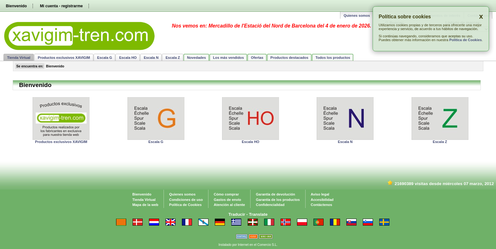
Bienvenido (16, 6)
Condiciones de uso (186, 200)
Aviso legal (320, 194)
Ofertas (257, 57)
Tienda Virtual (18, 57)
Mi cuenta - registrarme (61, 6)
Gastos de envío (227, 200)
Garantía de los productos (278, 200)
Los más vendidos (228, 57)
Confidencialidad (270, 205)
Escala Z (172, 57)
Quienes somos (357, 15)
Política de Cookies (465, 40)
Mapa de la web (145, 205)
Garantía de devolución (275, 194)
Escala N (151, 57)
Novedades (196, 57)
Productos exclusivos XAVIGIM (64, 57)
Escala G (104, 57)
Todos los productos (332, 57)
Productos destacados (289, 57)
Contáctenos (321, 205)
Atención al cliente (229, 205)
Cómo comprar (226, 194)
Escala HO (128, 57)
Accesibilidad (322, 200)
